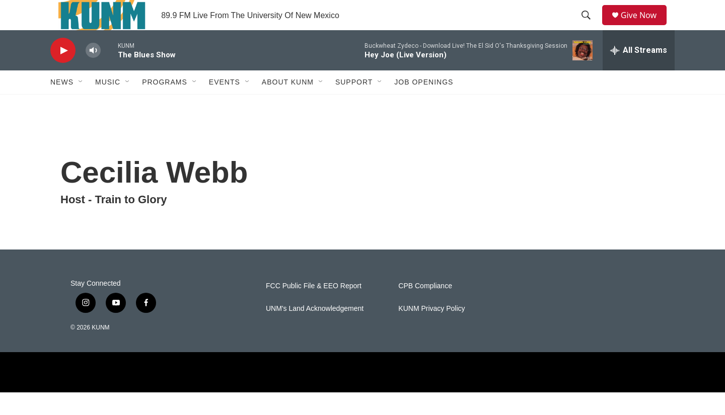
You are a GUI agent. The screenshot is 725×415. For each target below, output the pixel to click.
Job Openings (423, 105)
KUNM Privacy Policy (431, 331)
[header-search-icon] (589, 26)
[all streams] (639, 73)
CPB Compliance (425, 308)
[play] (63, 73)
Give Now (644, 26)
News (62, 105)
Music (107, 105)
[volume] (93, 73)
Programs (164, 105)
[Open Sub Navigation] (81, 105)
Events (224, 105)
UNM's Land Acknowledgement (315, 331)
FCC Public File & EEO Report (313, 308)
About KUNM (288, 105)
